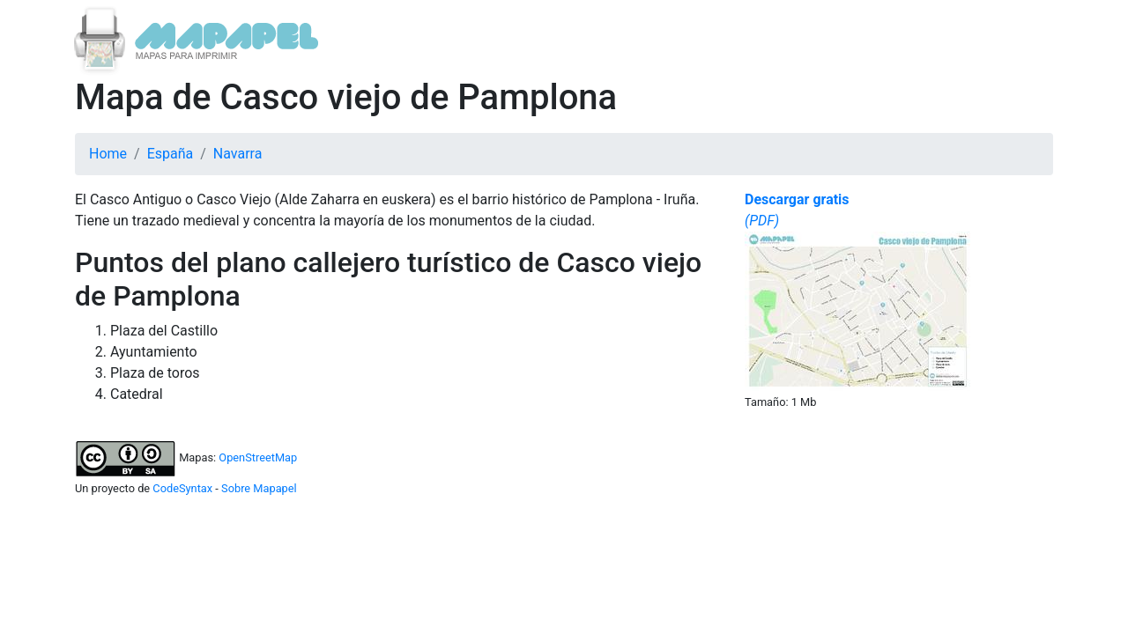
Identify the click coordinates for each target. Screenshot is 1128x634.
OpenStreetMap (258, 457)
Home (108, 153)
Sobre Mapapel (259, 488)
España (170, 153)
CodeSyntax (182, 488)
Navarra (238, 153)
